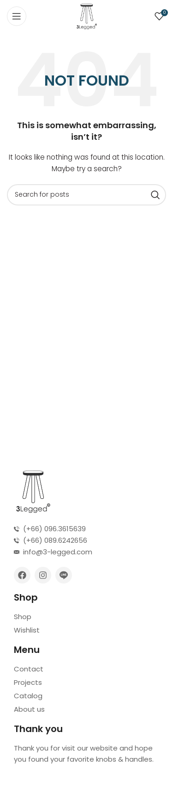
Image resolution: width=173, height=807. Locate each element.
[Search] (86, 194)
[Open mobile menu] (16, 16)
